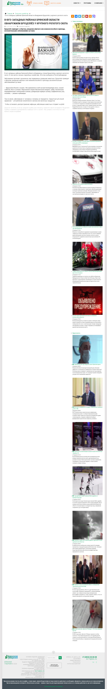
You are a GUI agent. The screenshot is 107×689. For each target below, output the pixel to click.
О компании (98, 3)
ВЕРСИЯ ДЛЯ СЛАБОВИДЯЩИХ (54, 666)
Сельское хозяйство (24, 26)
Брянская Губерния (8, 663)
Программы (87, 3)
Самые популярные (78, 21)
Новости (76, 3)
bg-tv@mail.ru (39, 671)
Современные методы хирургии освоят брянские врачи (86, 364)
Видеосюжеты (76, 333)
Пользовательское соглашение (53, 686)
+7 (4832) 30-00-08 (89, 657)
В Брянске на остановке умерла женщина (82, 184)
